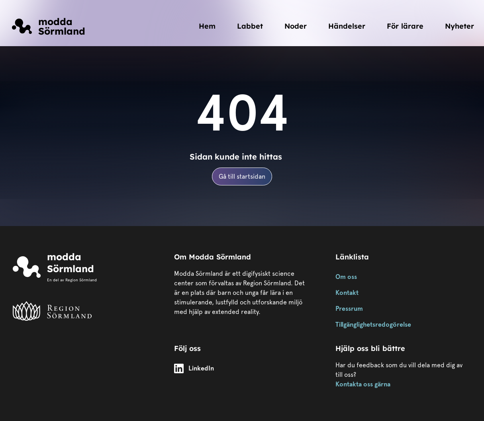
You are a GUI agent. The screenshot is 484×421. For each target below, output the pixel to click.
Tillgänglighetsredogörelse (373, 324)
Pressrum (349, 308)
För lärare (405, 26)
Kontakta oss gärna (362, 384)
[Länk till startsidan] (48, 26)
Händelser (346, 26)
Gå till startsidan (242, 176)
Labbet (250, 26)
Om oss (346, 277)
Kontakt (347, 292)
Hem (207, 26)
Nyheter (459, 26)
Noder (295, 26)
